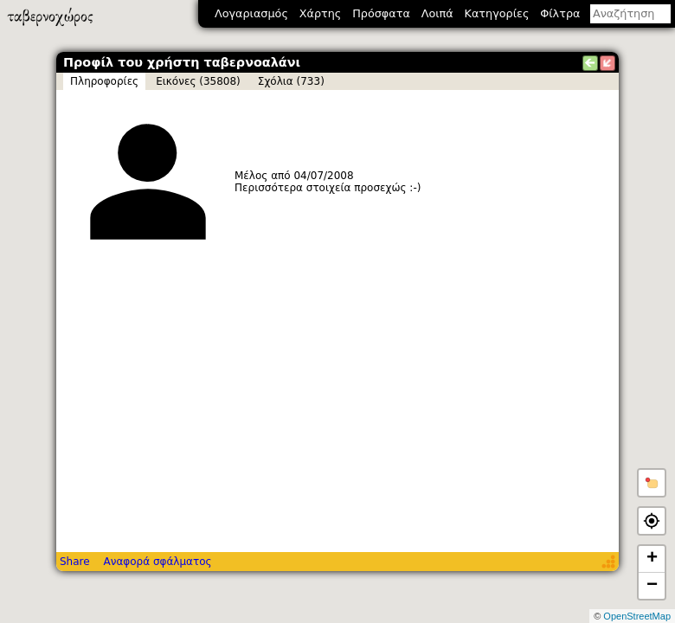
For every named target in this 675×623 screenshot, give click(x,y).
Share (75, 562)
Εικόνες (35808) (198, 81)
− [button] (652, 586)
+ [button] (652, 559)
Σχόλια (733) (291, 81)
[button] (652, 483)
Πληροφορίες (104, 81)
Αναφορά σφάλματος (157, 562)
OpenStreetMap (637, 616)
